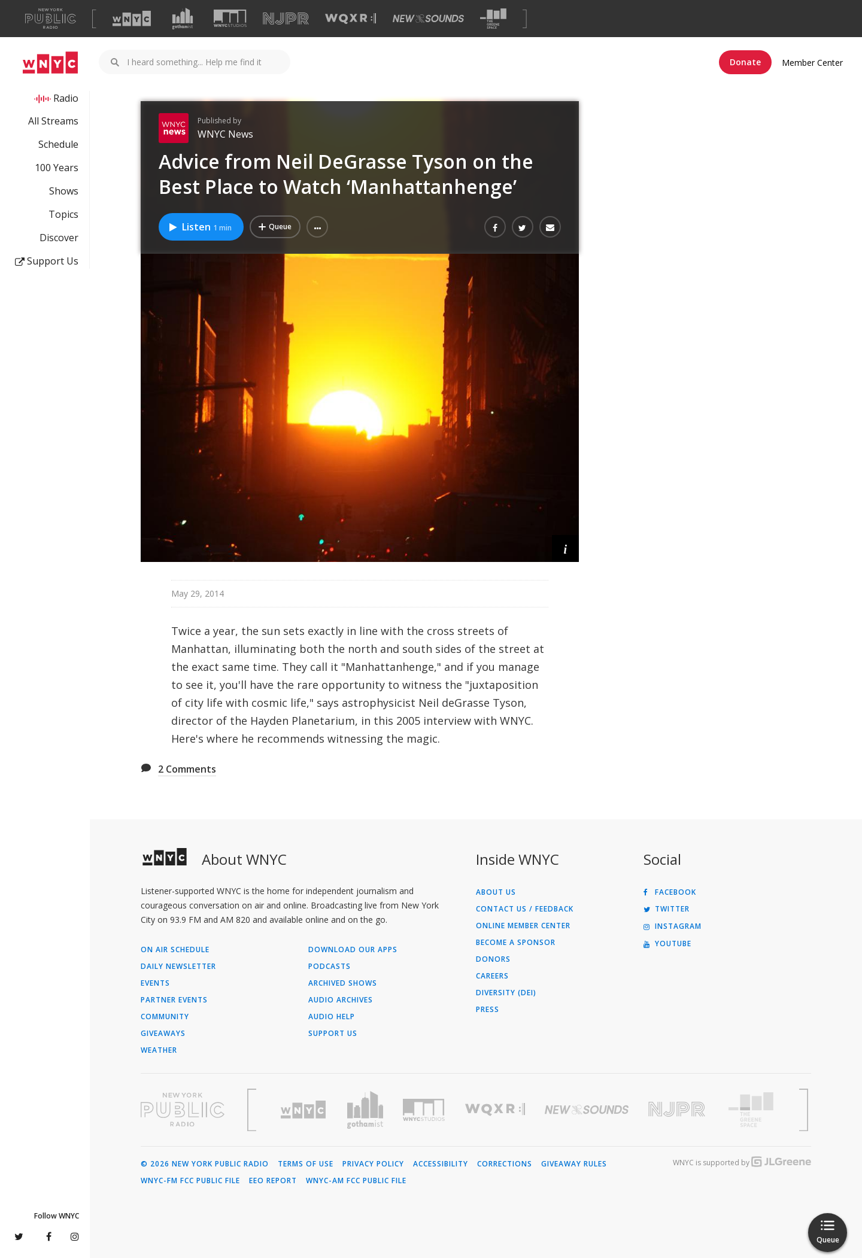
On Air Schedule (175, 949)
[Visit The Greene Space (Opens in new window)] (493, 18)
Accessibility (440, 1164)
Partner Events (174, 1000)
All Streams (53, 120)
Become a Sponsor (516, 942)
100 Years (56, 167)
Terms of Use (305, 1164)
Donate (745, 62)
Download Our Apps (352, 949)
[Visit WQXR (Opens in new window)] (350, 19)
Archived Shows (342, 983)
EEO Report (273, 1180)
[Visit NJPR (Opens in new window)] (286, 19)
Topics (63, 214)
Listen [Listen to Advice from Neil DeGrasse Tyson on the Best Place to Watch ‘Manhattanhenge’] (200, 227)
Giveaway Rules (574, 1164)
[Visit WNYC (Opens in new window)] (132, 18)
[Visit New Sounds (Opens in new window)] (428, 18)
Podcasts (329, 966)
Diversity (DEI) (506, 992)
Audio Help (331, 1016)
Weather (159, 1050)
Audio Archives (340, 1000)
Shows (63, 190)
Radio (65, 98)
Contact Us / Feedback (524, 909)
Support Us (46, 261)
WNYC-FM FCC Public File (190, 1180)
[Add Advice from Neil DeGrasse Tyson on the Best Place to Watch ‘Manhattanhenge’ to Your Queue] (275, 226)
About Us (496, 892)
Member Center (812, 62)
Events (155, 983)
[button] (317, 227)
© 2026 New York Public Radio (205, 1164)
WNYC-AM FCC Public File (356, 1180)
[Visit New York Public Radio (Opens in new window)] (182, 1109)
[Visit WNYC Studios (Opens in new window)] (230, 18)
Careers (492, 976)
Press (487, 1009)
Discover (59, 237)
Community (165, 1016)
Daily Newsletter (178, 966)
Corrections (504, 1164)
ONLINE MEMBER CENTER (523, 925)
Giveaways (163, 1033)
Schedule (58, 144)
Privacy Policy (373, 1164)
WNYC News (225, 134)
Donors (493, 959)
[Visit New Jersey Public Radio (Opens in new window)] (678, 1109)
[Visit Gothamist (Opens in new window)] (183, 18)
